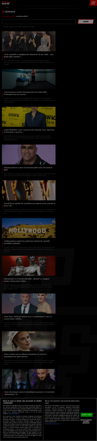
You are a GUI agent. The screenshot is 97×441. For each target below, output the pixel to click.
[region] (48, 419)
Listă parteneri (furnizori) (52, 423)
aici (15, 429)
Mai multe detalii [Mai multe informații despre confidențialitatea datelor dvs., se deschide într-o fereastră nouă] (14, 413)
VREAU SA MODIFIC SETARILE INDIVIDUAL (86, 421)
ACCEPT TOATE (86, 415)
